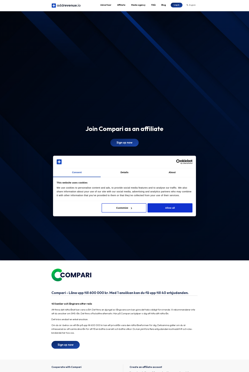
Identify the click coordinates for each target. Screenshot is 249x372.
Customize (124, 207)
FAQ (153, 5)
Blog (163, 5)
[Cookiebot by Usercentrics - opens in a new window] (178, 162)
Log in (176, 5)
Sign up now (124, 144)
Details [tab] (124, 172)
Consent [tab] (77, 172)
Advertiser (105, 5)
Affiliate (121, 5)
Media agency (138, 5)
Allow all (170, 207)
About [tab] (172, 172)
